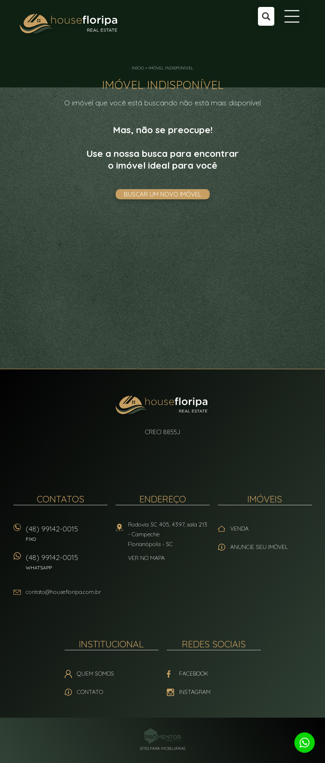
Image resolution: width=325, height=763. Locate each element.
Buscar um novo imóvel (163, 194)
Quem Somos (95, 673)
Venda (239, 528)
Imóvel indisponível (170, 68)
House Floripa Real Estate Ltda (162, 406)
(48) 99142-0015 (67, 536)
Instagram (195, 692)
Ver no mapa (146, 558)
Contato (90, 692)
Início (138, 68)
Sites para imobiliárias (162, 748)
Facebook (193, 673)
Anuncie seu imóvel (259, 547)
